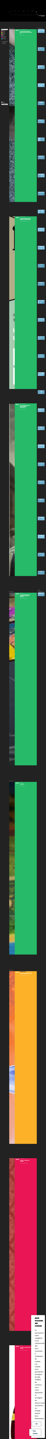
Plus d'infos (35, 1432)
